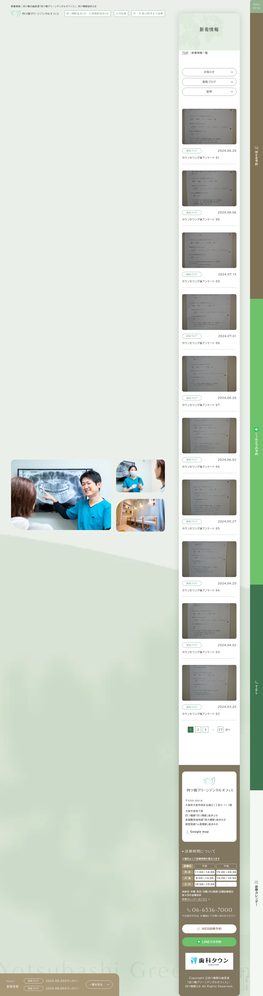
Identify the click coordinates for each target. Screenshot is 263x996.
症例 (219, 91)
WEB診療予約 (209, 929)
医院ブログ (218, 82)
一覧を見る (99, 984)
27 (220, 729)
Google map (197, 832)
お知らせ (218, 72)
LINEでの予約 (209, 942)
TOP (185, 52)
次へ (228, 729)
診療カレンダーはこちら (194, 899)
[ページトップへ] (245, 980)
